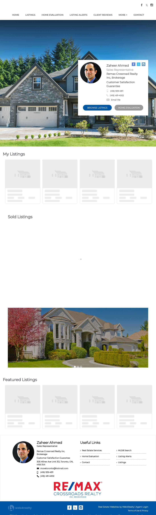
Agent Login (142, 507)
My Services (78, 345)
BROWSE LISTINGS (97, 107)
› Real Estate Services (91, 450)
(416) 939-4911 (116, 91)
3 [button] (81, 367)
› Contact (85, 462)
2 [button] (78, 367)
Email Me (113, 100)
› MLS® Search (123, 450)
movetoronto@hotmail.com (54, 468)
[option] (78, 338)
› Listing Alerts (123, 456)
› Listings (121, 462)
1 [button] (75, 367)
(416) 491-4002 (117, 95)
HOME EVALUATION (129, 107)
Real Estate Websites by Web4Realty (116, 507)
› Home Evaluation (89, 456)
